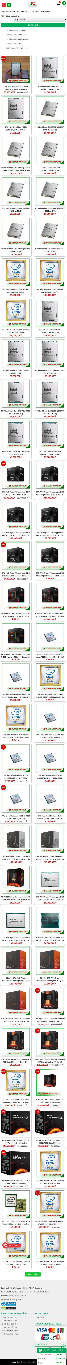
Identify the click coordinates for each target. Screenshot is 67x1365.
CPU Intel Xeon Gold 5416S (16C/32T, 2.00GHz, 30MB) (50, 250)
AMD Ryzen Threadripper (15, 48)
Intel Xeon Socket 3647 (14, 30)
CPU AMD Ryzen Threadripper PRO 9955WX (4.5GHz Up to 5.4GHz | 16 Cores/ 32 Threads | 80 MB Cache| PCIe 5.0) (16, 493)
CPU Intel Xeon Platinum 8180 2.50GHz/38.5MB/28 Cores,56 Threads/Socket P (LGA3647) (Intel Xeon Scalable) (15, 88)
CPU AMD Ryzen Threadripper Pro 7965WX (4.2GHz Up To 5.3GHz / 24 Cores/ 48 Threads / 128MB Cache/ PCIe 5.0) (50, 939)
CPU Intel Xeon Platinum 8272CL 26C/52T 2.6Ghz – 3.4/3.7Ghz (16, 776)
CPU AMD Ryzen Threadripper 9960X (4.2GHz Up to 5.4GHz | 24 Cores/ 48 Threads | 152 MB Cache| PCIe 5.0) (50, 615)
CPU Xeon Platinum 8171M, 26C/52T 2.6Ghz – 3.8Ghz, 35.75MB (16, 817)
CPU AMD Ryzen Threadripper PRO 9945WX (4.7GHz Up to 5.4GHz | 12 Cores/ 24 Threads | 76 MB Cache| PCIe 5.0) (50, 574)
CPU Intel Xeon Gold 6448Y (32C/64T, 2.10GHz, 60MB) (15, 250)
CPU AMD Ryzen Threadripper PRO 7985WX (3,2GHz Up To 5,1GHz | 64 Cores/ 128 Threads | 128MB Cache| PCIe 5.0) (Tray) (16, 857)
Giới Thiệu (40, 1317)
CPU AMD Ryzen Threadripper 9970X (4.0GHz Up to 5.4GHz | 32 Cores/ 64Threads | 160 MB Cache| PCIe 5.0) (15, 615)
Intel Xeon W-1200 (12, 44)
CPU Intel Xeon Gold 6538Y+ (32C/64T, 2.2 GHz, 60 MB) (50, 452)
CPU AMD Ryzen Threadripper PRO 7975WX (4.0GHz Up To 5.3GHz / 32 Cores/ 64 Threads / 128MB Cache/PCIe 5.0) (16, 939)
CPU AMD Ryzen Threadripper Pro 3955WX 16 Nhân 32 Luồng (15, 1182)
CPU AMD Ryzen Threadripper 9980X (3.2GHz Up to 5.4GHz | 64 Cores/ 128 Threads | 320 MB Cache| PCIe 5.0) (16, 655)
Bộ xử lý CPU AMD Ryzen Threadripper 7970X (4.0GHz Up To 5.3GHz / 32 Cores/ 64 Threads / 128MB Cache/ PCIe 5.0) (50, 979)
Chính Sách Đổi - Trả (10, 1324)
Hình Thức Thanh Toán (10, 1334)
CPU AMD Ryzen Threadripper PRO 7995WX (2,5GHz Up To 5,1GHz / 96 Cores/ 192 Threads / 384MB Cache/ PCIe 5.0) (50, 898)
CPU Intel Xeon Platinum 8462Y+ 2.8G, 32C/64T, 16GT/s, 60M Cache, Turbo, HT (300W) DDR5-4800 (16, 736)
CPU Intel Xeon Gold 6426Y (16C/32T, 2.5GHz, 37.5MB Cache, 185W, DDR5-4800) (15, 169)
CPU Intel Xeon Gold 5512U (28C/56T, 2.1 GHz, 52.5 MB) (15, 452)
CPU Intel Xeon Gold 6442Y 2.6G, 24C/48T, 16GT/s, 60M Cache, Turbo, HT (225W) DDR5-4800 (50, 695)
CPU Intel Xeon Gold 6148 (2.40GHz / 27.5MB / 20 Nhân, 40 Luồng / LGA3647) (49, 1222)
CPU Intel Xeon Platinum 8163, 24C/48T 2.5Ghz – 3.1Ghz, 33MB (49, 776)
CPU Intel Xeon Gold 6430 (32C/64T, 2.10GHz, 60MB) (16, 209)
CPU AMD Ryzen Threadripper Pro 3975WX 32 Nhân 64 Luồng (50, 1141)
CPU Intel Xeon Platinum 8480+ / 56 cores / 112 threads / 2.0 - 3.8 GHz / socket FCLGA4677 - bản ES (16, 695)
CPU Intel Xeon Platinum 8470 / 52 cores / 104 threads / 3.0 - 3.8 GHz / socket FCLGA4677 (50, 655)
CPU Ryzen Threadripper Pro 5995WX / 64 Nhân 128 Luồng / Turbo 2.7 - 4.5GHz (50, 1060)
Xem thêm (33, 1274)
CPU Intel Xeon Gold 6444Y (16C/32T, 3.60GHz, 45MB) (50, 209)
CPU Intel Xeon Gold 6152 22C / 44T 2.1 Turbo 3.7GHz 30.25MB (50, 1263)
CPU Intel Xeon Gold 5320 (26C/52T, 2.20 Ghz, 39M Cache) (16, 290)
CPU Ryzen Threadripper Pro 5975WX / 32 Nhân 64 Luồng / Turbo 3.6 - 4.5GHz (16, 1060)
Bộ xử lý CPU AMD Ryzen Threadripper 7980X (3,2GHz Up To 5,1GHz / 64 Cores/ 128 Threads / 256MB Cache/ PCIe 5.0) (16, 979)
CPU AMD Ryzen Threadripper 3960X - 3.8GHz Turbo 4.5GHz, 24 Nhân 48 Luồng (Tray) (15, 898)
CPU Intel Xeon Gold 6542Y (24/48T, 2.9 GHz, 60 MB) (16, 371)
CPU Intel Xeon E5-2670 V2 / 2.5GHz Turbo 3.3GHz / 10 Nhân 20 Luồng (16, 1222)
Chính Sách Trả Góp (9, 1317)
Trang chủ (5, 12)
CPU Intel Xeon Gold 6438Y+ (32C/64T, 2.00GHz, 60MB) (50, 169)
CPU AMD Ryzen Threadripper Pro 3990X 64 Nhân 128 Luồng (50, 1101)
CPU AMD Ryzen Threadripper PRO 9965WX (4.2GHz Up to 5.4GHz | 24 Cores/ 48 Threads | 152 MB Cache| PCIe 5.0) (16, 574)
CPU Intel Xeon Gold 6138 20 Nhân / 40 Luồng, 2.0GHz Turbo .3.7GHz (16, 1101)
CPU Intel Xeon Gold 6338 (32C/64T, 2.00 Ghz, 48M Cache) (16, 331)
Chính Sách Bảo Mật (9, 1327)
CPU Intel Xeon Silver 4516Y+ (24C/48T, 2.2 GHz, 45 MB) (50, 88)
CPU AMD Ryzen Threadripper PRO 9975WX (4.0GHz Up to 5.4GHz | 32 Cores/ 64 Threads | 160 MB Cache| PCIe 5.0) (50, 534)
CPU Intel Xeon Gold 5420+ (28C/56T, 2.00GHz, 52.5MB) (50, 128)
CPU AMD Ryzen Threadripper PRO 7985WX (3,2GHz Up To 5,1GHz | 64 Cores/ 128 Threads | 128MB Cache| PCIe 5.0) (50, 857)
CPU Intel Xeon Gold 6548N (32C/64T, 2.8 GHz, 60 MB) (50, 371)
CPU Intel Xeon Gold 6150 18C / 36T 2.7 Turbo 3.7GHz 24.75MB (16, 1263)
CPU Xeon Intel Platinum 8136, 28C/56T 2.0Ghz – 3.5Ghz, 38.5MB (50, 817)
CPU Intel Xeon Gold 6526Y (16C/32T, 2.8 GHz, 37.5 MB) (15, 412)
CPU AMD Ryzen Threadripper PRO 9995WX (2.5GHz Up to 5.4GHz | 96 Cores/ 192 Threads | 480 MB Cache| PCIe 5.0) (50, 493)
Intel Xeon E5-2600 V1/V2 (15, 35)
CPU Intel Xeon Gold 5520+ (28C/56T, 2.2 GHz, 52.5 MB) (50, 412)
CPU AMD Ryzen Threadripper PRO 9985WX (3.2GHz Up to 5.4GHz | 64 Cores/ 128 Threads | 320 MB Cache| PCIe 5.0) (15, 534)
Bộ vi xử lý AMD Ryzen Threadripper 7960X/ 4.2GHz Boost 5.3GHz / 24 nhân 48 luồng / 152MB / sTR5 (15, 1020)
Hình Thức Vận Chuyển (10, 1331)
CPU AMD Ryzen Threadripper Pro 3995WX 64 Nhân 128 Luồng (15, 1141)
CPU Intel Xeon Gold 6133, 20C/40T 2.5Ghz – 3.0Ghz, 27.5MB (50, 736)
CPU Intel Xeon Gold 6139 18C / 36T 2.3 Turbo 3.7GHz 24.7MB (50, 1182)
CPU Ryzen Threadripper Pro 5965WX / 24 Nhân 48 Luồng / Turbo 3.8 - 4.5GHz (50, 1020)
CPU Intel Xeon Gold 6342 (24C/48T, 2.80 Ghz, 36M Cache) (50, 290)
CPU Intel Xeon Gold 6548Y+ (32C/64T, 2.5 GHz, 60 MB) (50, 331)
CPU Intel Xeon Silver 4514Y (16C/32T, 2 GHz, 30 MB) (16, 128)
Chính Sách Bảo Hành (10, 1321)
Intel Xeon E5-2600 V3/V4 (15, 39)
